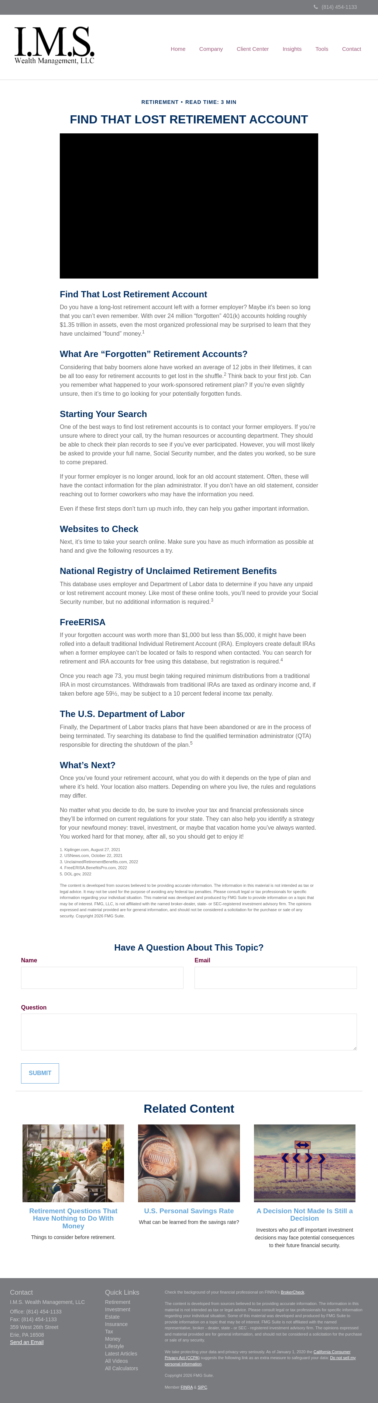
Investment (117, 1309)
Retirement (117, 1302)
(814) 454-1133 (335, 7)
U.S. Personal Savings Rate (189, 1211)
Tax (109, 1331)
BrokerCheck (293, 1292)
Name (29, 960)
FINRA (187, 1387)
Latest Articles (121, 1354)
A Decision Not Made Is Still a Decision (305, 1214)
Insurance (116, 1324)
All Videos (116, 1361)
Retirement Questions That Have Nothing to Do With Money (73, 1218)
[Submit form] (40, 1073)
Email (202, 960)
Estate (112, 1317)
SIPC (202, 1387)
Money (113, 1339)
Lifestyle (114, 1346)
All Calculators (121, 1368)
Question (34, 1007)
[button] (217, 47)
